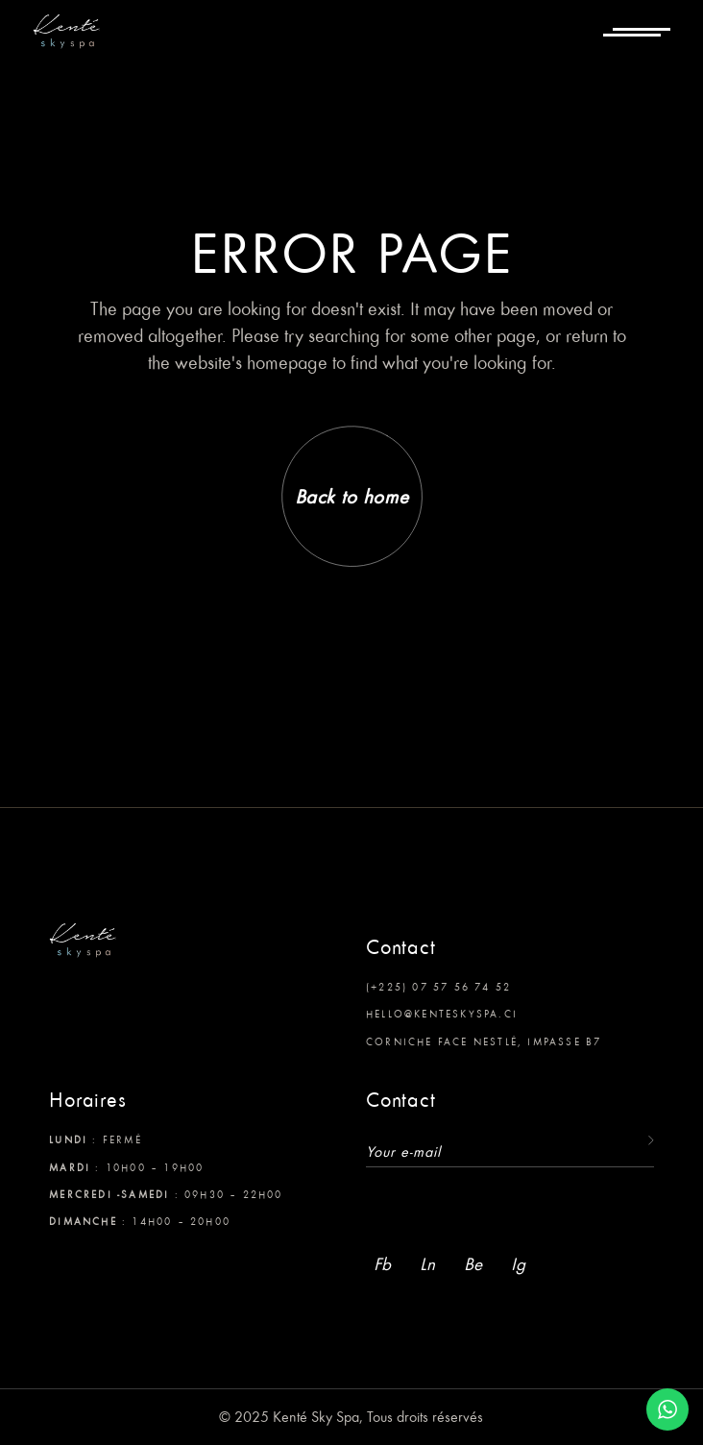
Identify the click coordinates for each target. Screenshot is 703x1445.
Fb (382, 1264)
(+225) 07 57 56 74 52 (438, 986)
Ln (427, 1264)
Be (473, 1264)
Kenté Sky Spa (316, 1417)
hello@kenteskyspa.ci (442, 1013)
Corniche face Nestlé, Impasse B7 (483, 1041)
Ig (518, 1264)
